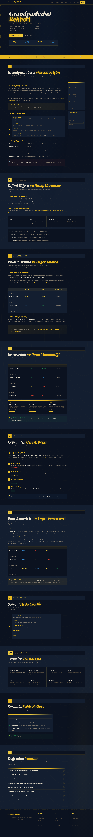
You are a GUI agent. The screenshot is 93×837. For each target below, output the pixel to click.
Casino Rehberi (41, 823)
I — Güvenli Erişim (74, 87)
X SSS (11, 49)
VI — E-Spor (72, 99)
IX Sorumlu (53, 47)
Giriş (75, 834)
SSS (78, 2)
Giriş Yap (82, 2)
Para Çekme (74, 820)
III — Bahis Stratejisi (74, 92)
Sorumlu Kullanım (75, 825)
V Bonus (32, 47)
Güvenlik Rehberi (75, 818)
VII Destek (42, 47)
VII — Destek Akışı (74, 101)
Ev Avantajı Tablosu (58, 818)
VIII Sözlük (48, 47)
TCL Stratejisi (57, 825)
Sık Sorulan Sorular (75, 816)
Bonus (70, 2)
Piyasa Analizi (57, 816)
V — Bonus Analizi (73, 96)
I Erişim (11, 47)
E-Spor (74, 2)
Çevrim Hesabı (58, 823)
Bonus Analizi (40, 825)
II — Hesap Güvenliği (74, 89)
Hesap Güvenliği (41, 818)
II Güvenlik (16, 47)
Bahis (62, 2)
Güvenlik (57, 2)
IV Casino (27, 47)
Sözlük (73, 823)
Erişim (52, 2)
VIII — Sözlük (73, 103)
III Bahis (22, 47)
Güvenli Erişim (41, 816)
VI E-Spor (36, 47)
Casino (66, 2)
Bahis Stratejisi (28, 35)
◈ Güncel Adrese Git (16, 35)
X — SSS (71, 108)
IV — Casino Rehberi (74, 94)
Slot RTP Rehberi (58, 820)
